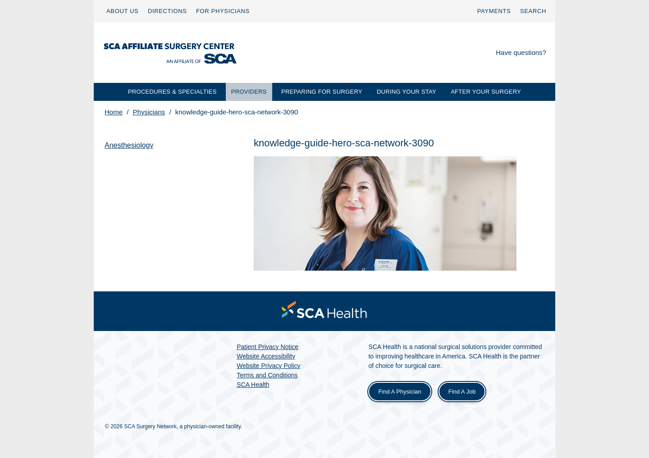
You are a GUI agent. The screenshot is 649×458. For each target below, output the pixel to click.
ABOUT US (122, 11)
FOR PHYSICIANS (223, 11)
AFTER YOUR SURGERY (486, 91)
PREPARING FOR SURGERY (321, 91)
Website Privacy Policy (268, 365)
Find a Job (462, 391)
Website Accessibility (266, 356)
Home (114, 112)
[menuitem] (122, 11)
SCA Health (253, 384)
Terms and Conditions (267, 375)
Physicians (149, 112)
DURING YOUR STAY (406, 91)
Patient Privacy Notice (267, 346)
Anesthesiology (129, 145)
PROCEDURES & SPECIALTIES (172, 91)
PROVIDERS (249, 91)
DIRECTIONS (167, 11)
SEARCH (533, 11)
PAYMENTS (494, 11)
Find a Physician (399, 391)
